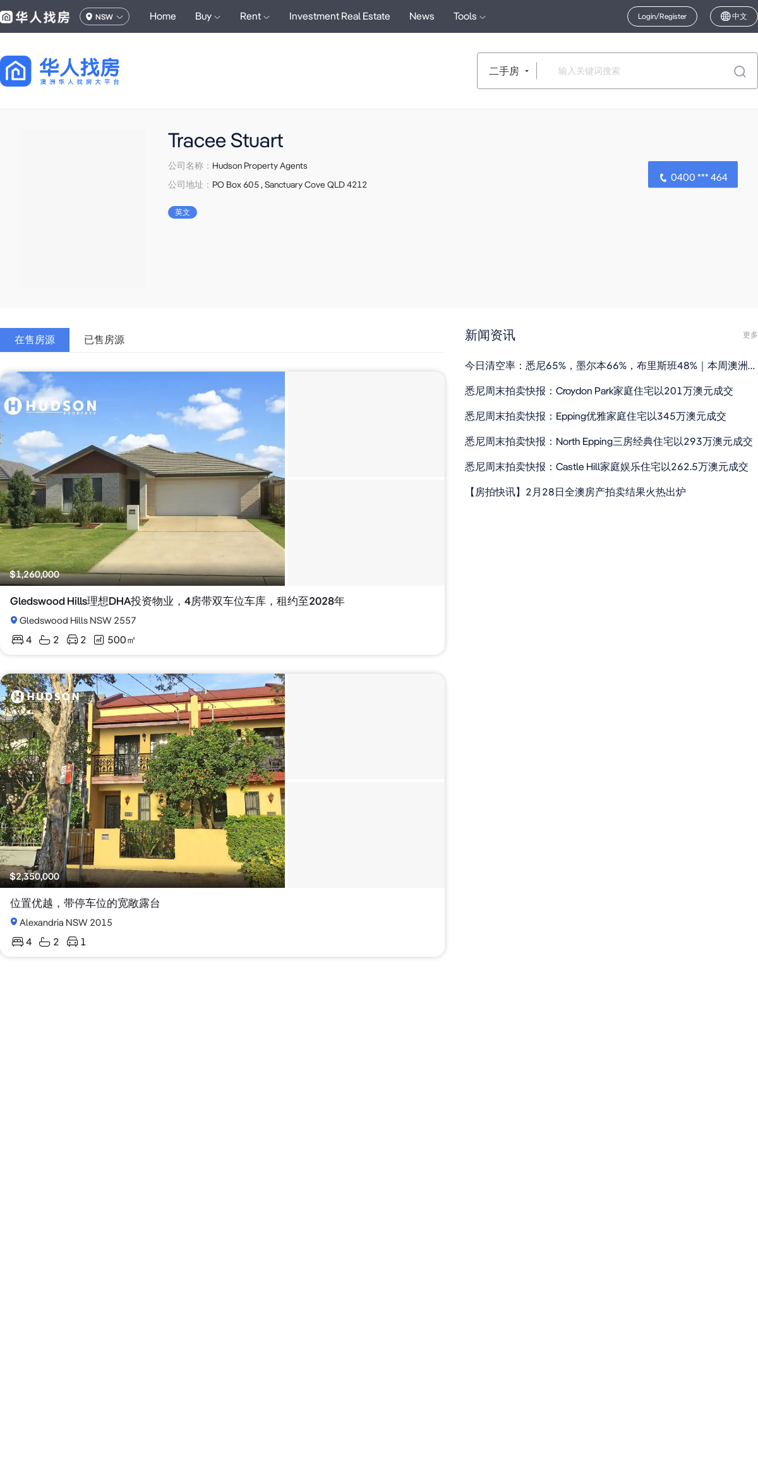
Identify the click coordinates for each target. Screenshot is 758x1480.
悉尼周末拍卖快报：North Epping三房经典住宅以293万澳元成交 (609, 441)
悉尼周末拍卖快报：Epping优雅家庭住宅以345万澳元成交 (595, 416)
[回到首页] (82, 71)
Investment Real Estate (339, 16)
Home (163, 16)
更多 (750, 335)
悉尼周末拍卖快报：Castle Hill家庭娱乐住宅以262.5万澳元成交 (607, 467)
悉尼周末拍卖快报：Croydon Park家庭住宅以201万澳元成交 (599, 391)
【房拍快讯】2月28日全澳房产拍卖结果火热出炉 (575, 492)
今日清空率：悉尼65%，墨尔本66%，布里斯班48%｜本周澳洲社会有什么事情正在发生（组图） (611, 366)
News (422, 16)
